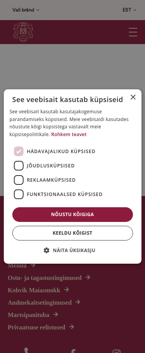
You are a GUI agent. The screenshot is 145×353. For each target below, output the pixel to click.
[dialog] (72, 176)
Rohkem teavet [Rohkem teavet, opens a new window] (69, 134)
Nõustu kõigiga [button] (72, 214)
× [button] (133, 98)
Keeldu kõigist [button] (72, 233)
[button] (72, 250)
